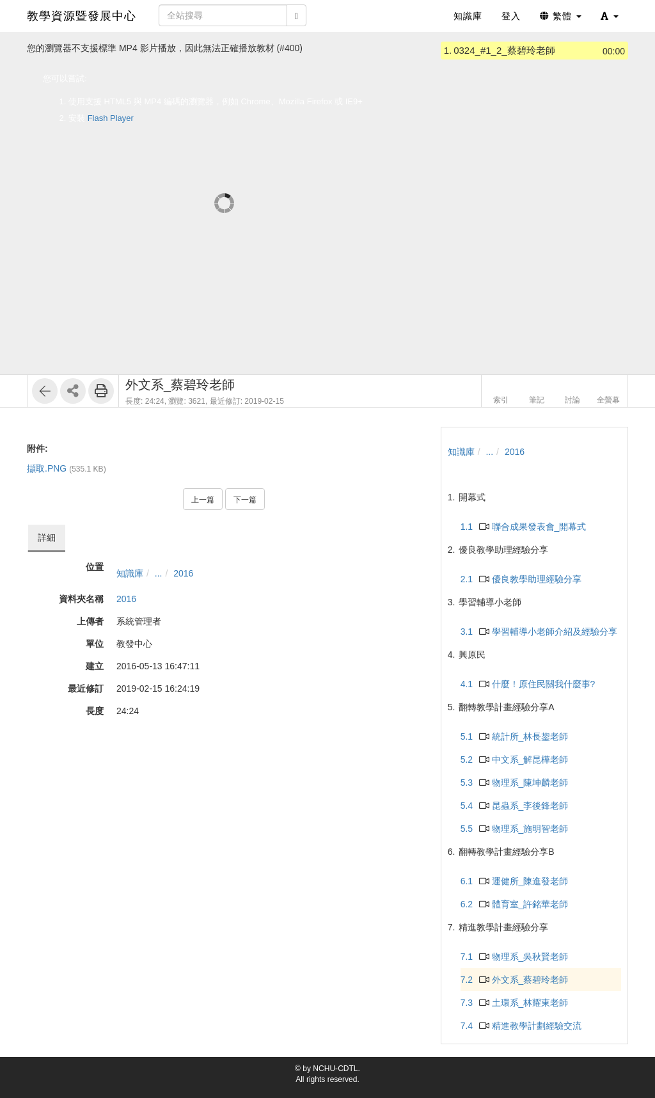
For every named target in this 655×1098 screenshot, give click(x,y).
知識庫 (129, 573)
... (158, 573)
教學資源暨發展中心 (81, 16)
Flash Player (111, 118)
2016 (183, 573)
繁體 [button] (560, 16)
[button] (609, 16)
